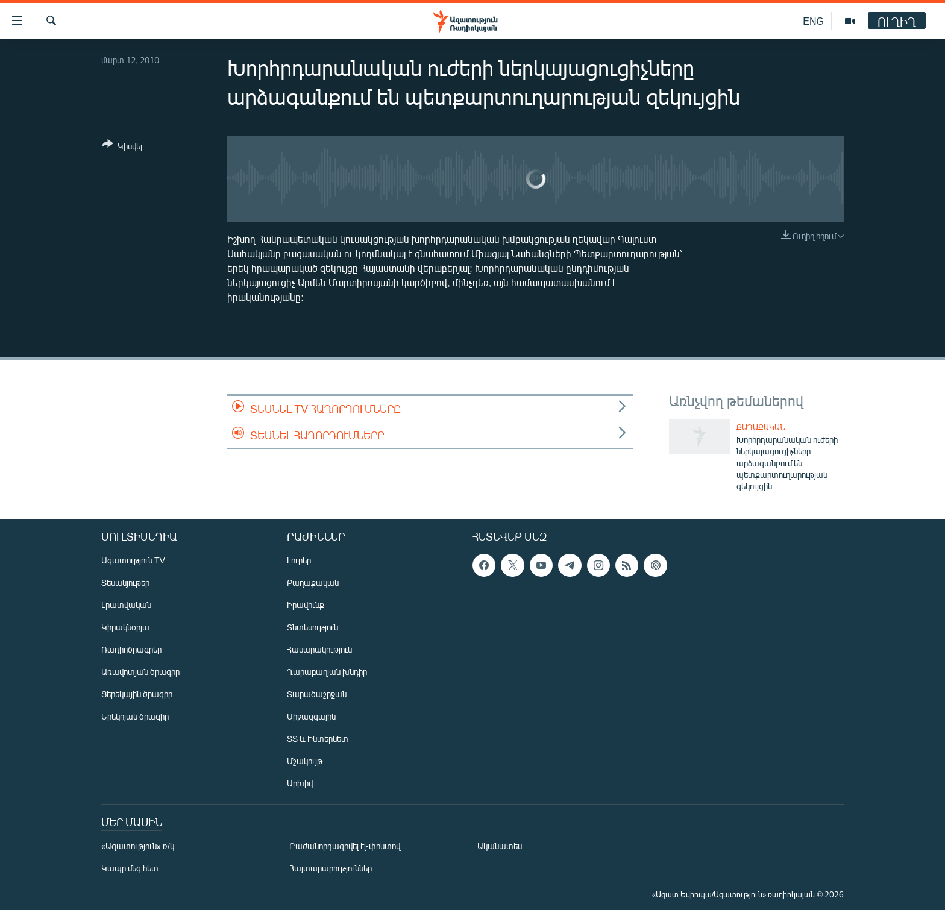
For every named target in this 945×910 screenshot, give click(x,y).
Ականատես (499, 846)
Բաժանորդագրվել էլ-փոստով (344, 846)
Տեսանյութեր (125, 582)
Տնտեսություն (312, 627)
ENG (813, 21)
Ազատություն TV (133, 560)
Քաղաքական (760, 427)
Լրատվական (126, 605)
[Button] (122, 147)
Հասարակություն (319, 649)
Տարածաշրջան (317, 694)
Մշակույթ (304, 761)
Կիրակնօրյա (125, 627)
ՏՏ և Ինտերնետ (317, 738)
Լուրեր (299, 560)
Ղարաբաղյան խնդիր (327, 672)
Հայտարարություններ (330, 868)
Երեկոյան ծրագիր (135, 716)
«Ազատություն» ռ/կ (137, 846)
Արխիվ (300, 783)
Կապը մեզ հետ (130, 868)
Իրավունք (305, 605)
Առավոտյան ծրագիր (140, 672)
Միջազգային (311, 716)
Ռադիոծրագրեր (131, 649)
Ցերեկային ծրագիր (136, 694)
